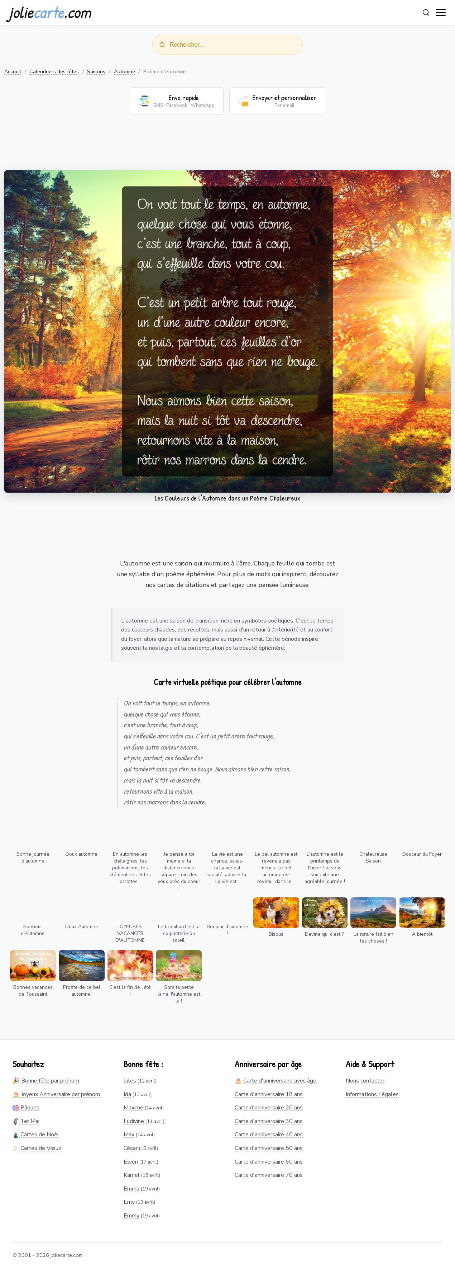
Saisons (96, 71)
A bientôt (422, 934)
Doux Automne (81, 926)
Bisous (276, 934)
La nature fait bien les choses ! (373, 937)
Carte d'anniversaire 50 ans (269, 1148)
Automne (124, 71)
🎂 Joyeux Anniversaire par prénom (56, 1094)
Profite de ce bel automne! (81, 990)
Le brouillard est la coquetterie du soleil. (179, 933)
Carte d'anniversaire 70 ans (269, 1175)
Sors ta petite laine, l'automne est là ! (179, 994)
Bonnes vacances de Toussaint (33, 990)
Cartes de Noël (36, 1134)
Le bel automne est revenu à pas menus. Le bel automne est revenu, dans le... (276, 868)
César (131, 1148)
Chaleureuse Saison (373, 857)
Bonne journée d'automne (32, 857)
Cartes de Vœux (37, 1148)
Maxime (133, 1108)
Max (129, 1134)
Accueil (12, 71)
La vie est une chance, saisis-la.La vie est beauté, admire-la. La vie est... (227, 868)
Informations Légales (372, 1094)
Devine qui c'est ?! (325, 934)
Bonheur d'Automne (33, 930)
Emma (131, 1189)
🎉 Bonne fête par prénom (46, 1081)
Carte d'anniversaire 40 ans (269, 1134)
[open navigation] (441, 12)
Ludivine (134, 1121)
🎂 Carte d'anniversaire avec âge (275, 1081)
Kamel (132, 1175)
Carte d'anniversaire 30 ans (269, 1121)
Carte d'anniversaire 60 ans (269, 1162)
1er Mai (26, 1121)
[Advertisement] (227, 147)
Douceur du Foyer (422, 854)
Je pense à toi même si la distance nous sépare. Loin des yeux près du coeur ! (179, 871)
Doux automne (81, 854)
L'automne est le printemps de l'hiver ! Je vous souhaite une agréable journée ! (325, 868)
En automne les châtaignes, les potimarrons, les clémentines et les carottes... (130, 868)
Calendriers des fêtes (54, 71)
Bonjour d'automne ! (227, 930)
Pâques (26, 1108)
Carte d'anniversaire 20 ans (269, 1108)
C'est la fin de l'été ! (130, 990)
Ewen (131, 1162)
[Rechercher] (426, 12)
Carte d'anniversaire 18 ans (269, 1094)
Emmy (131, 1216)
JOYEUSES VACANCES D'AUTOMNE (130, 933)
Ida (127, 1094)
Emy (129, 1202)
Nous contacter (365, 1081)
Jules (130, 1081)
